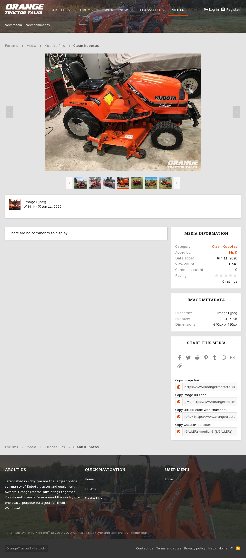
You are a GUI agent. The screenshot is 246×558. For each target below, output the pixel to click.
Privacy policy (194, 548)
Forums (90, 489)
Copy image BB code (190, 395)
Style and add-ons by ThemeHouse (122, 533)
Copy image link (187, 380)
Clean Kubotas (224, 246)
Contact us (93, 498)
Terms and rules (168, 548)
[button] (97, 10)
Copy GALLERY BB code (192, 425)
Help (212, 548)
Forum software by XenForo (48, 533)
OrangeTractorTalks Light (26, 548)
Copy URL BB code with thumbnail (201, 410)
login (169, 479)
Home (89, 479)
